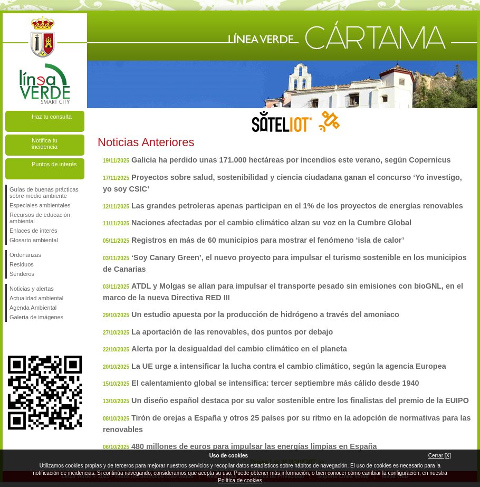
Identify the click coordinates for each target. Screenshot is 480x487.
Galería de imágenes (36, 317)
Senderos (21, 274)
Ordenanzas (25, 255)
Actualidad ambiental (36, 298)
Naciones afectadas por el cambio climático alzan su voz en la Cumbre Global (271, 222)
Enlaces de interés (33, 230)
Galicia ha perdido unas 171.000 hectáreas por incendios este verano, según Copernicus (290, 160)
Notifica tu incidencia (44, 143)
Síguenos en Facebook (11, 338)
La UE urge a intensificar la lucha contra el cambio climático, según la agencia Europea (288, 366)
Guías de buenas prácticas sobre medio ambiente (44, 192)
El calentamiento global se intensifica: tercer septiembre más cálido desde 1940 (275, 383)
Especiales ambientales (40, 205)
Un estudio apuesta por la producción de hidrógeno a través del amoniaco (265, 314)
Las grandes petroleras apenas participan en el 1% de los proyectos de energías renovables (297, 206)
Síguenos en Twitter (29, 338)
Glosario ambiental (33, 240)
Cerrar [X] (439, 456)
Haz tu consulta (52, 116)
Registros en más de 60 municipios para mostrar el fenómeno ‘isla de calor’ (267, 240)
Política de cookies (240, 480)
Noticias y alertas (31, 288)
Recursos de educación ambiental (39, 218)
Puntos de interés (54, 164)
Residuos (21, 264)
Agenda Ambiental (32, 307)
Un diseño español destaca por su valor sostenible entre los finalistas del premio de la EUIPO (300, 400)
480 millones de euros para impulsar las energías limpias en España (254, 446)
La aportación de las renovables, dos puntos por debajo (232, 332)
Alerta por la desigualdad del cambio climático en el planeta (239, 349)
